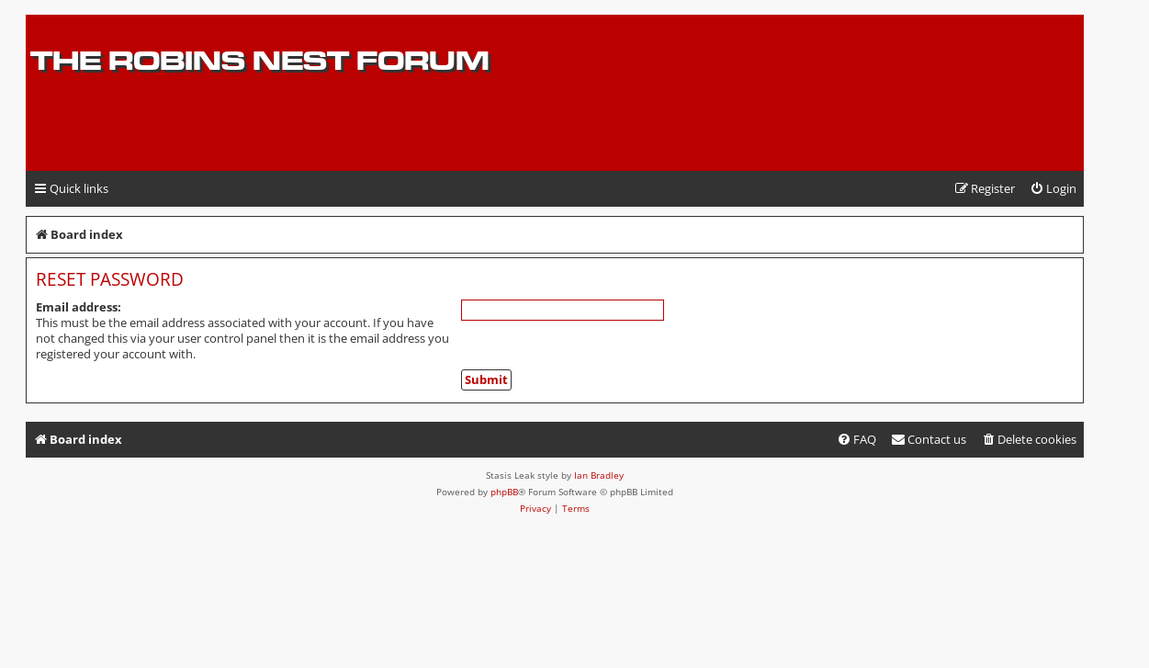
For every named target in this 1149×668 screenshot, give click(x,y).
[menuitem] (1053, 189)
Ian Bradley (599, 475)
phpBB (504, 491)
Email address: (78, 307)
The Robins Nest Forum (260, 60)
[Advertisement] (864, 135)
